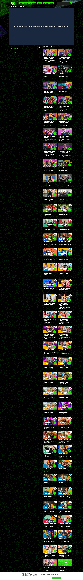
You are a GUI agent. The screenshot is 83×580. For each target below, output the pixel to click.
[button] (13, 41)
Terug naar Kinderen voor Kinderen (19, 6)
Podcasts (46, 3)
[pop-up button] (67, 41)
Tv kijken (26, 3)
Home (21, 3)
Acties (51, 3)
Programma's (33, 3)
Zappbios (40, 3)
